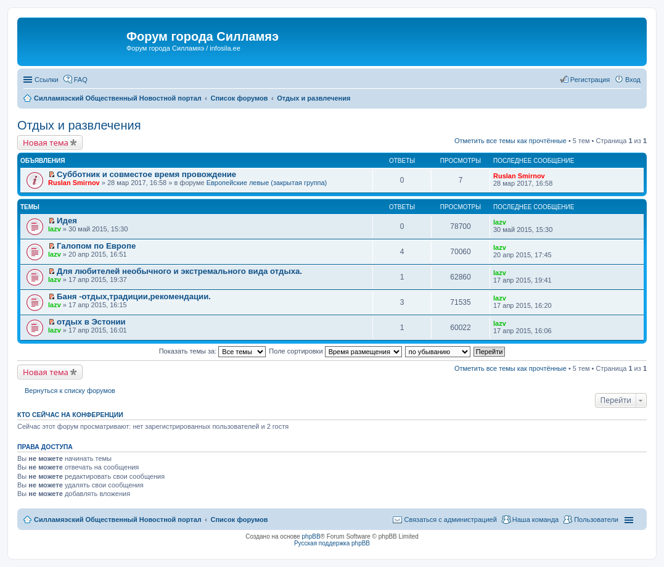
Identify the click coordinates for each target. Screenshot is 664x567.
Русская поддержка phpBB (332, 543)
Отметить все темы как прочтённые (510, 140)
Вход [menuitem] (633, 79)
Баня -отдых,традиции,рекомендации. (134, 296)
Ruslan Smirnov (74, 182)
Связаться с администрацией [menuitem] (450, 519)
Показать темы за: (212, 351)
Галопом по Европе (96, 245)
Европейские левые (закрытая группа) (267, 182)
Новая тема (45, 142)
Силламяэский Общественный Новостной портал (118, 519)
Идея (67, 220)
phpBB (311, 536)
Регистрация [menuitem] (590, 79)
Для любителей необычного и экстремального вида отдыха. (179, 271)
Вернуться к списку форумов (70, 390)
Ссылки (47, 79)
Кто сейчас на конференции (70, 414)
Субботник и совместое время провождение (146, 174)
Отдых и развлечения (79, 125)
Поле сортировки (335, 351)
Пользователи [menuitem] (596, 519)
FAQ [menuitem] (81, 79)
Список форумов (239, 519)
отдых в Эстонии (91, 321)
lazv (54, 229)
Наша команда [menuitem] (535, 519)
